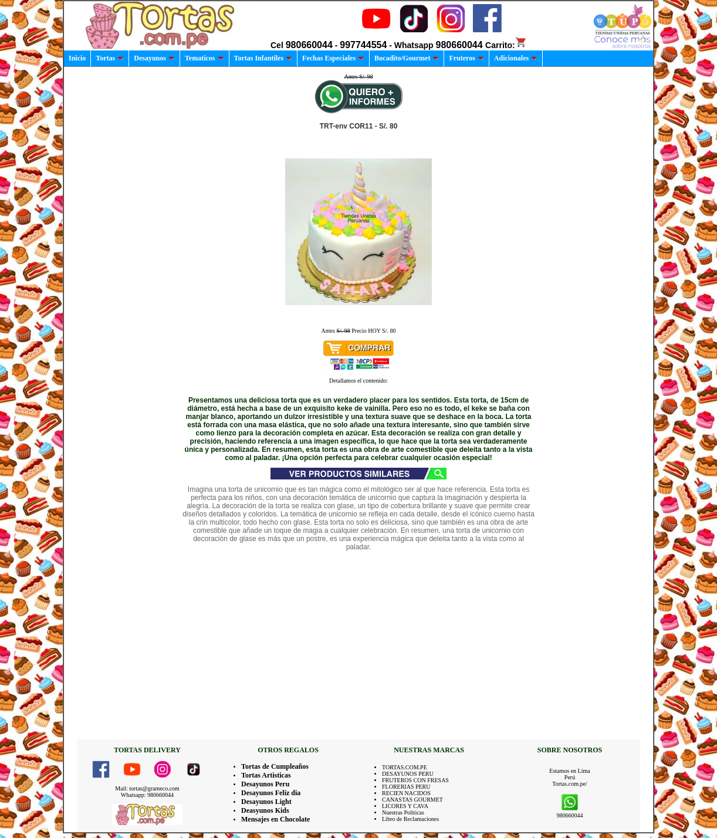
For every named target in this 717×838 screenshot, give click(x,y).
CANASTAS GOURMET (412, 799)
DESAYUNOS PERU (408, 774)
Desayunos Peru (265, 784)
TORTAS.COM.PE (404, 767)
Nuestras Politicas (403, 812)
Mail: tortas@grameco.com (147, 788)
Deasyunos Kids (265, 810)
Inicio (77, 58)
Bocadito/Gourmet (406, 58)
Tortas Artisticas (266, 775)
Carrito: (506, 45)
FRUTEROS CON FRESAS (415, 780)
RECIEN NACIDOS (406, 793)
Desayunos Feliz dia (270, 793)
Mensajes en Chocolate (275, 819)
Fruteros (466, 58)
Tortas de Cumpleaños (275, 766)
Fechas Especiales (333, 58)
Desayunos (154, 58)
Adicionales (515, 58)
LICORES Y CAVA (405, 806)
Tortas (110, 58)
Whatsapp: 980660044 (147, 795)
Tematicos (204, 58)
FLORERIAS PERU (406, 786)
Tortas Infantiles (263, 58)
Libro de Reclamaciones (410, 819)
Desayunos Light (266, 802)
